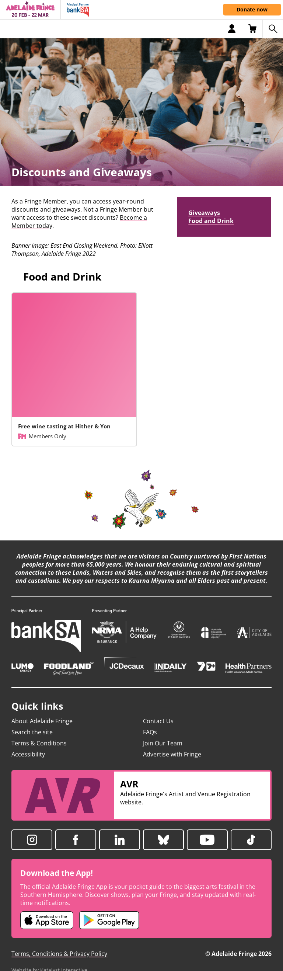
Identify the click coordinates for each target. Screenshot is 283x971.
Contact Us (158, 721)
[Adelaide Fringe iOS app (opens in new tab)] (46, 920)
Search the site (32, 732)
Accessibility (28, 754)
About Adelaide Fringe (42, 721)
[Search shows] (272, 29)
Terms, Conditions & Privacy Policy (59, 954)
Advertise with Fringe (172, 754)
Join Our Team (162, 743)
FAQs (150, 732)
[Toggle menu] (10, 29)
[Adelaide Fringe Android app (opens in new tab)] (109, 920)
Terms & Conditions (39, 743)
